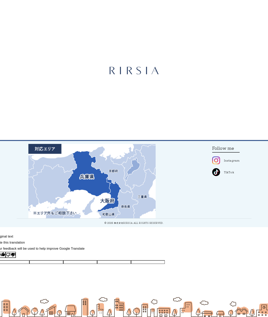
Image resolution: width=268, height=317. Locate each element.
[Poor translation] (11, 255)
